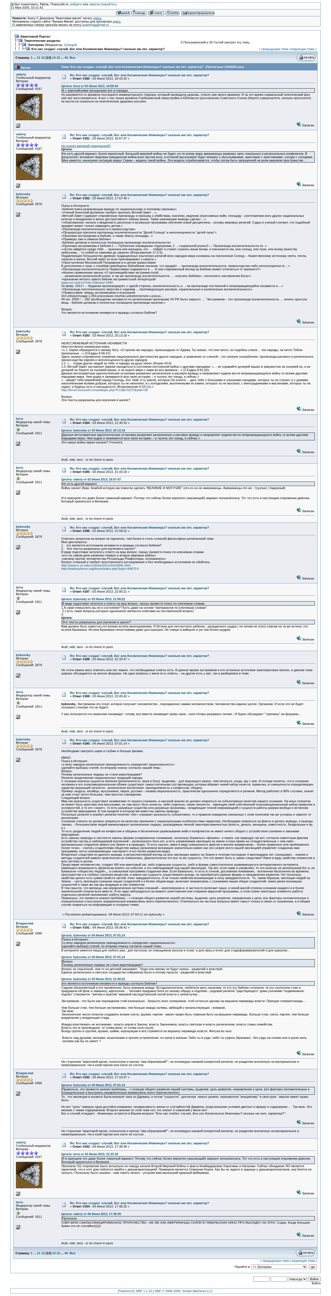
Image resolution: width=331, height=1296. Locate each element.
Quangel (70, 44)
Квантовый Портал (35, 36)
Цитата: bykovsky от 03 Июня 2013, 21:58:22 (93, 599)
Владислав (24, 923)
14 (54, 57)
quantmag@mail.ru (95, 24)
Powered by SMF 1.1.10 (135, 1291)
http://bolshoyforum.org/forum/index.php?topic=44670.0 (100, 568)
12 (43, 57)
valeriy (21, 74)
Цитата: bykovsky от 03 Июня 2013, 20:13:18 (93, 430)
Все (73, 57)
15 (58, 57)
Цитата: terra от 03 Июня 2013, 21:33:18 (89, 1154)
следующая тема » (303, 49)
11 (38, 57)
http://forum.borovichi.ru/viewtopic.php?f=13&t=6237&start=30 (104, 390)
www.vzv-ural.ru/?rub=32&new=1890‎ (87, 282)
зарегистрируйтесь (103, 4)
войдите (76, 4)
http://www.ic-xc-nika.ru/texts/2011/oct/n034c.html (96, 565)
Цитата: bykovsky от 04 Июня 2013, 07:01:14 (93, 935)
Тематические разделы (42, 40)
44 (66, 57)
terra (19, 418)
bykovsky (23, 194)
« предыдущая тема (273, 49)
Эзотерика (36, 44)
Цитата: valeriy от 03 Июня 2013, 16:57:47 (91, 479)
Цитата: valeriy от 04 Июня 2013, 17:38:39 (91, 1214)
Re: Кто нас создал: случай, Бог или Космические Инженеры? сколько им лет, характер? (139, 75)
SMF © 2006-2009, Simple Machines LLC (183, 1291)
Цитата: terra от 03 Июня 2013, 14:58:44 (89, 86)
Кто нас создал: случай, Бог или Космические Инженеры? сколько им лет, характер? (98, 49)
